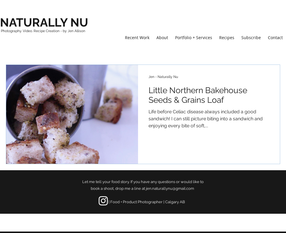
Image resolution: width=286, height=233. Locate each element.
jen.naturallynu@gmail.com (170, 188)
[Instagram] (103, 200)
